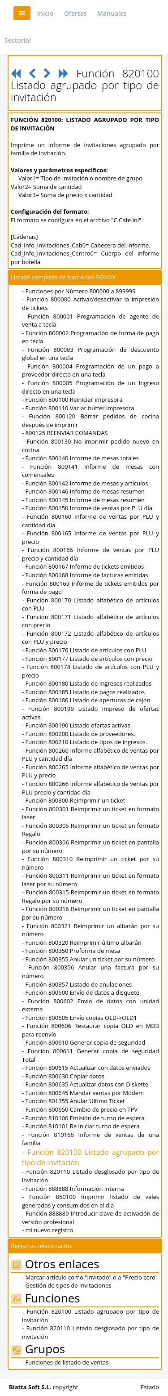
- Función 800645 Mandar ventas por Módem (83, 1093)
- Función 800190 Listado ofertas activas (76, 725)
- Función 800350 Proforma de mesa (71, 951)
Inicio (45, 13)
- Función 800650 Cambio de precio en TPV (80, 1109)
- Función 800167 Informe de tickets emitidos (83, 566)
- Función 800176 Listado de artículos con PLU (84, 650)
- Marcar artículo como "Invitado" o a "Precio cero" (90, 1277)
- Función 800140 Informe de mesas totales (80, 458)
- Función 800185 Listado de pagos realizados (83, 692)
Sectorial (17, 40)
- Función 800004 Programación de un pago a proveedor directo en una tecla (90, 370)
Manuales (112, 13)
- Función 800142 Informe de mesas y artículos (85, 483)
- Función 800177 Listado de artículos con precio (87, 659)
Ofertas (75, 13)
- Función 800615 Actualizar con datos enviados (86, 1068)
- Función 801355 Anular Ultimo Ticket (73, 1101)
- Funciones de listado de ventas (65, 1362)
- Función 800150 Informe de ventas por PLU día (87, 508)
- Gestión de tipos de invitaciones (67, 1285)
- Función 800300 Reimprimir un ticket (73, 800)
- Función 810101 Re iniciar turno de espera (81, 1126)
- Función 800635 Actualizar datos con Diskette (85, 1084)
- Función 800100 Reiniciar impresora (72, 399)
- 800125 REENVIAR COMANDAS (65, 433)
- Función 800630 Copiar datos (63, 1076)
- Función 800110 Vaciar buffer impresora (78, 408)
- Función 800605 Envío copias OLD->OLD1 (79, 1018)
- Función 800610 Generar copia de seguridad (83, 1042)
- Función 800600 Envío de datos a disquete (80, 992)
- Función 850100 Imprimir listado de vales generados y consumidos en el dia (90, 1201)
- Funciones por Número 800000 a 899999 (79, 291)
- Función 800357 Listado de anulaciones (77, 984)
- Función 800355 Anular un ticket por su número (88, 959)
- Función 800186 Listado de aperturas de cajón (86, 700)
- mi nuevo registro (47, 1230)
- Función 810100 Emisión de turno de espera (83, 1118)
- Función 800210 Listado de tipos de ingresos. (84, 742)
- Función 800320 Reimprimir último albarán (82, 942)
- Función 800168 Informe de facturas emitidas (85, 575)
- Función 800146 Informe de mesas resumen (83, 491)
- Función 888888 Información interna (73, 1189)
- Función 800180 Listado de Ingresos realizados (86, 683)
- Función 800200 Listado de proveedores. (78, 734)
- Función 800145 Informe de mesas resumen (83, 500)
